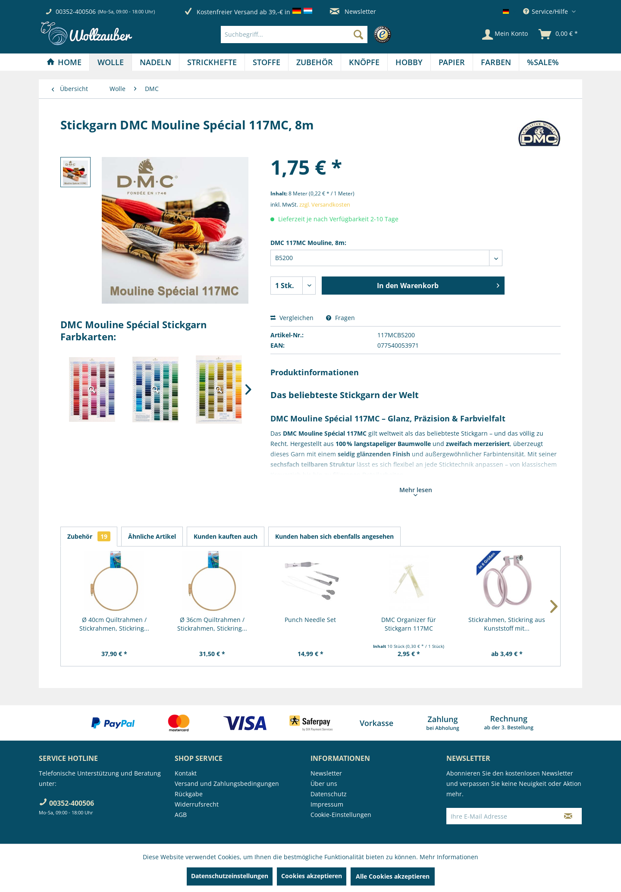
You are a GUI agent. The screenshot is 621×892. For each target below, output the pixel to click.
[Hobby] (409, 62)
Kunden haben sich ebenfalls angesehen (334, 536)
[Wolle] (111, 62)
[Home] (64, 62)
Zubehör (88, 536)
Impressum (326, 804)
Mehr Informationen (449, 857)
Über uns (323, 783)
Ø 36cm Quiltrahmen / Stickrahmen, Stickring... (212, 624)
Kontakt (186, 773)
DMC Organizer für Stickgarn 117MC (408, 624)
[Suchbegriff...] (294, 34)
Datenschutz (328, 794)
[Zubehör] (315, 62)
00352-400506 (76, 11)
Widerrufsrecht (197, 804)
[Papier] (452, 62)
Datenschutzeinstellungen (229, 876)
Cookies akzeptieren (311, 876)
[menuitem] (308, 34)
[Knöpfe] (364, 62)
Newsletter (353, 11)
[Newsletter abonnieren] (568, 816)
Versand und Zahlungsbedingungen (227, 783)
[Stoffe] (266, 62)
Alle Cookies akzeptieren (393, 876)
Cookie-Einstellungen (340, 814)
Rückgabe (189, 794)
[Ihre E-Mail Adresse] (500, 816)
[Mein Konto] (505, 34)
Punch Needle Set (310, 620)
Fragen (340, 318)
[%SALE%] (543, 62)
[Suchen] (358, 34)
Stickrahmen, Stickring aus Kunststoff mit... (506, 624)
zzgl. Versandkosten (324, 204)
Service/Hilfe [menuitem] (546, 11)
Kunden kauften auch (225, 536)
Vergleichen (292, 318)
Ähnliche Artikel (152, 536)
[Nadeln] (155, 62)
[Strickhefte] (212, 62)
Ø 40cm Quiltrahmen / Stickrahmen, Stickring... (114, 624)
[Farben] (496, 62)
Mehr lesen (415, 491)
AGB (181, 814)
